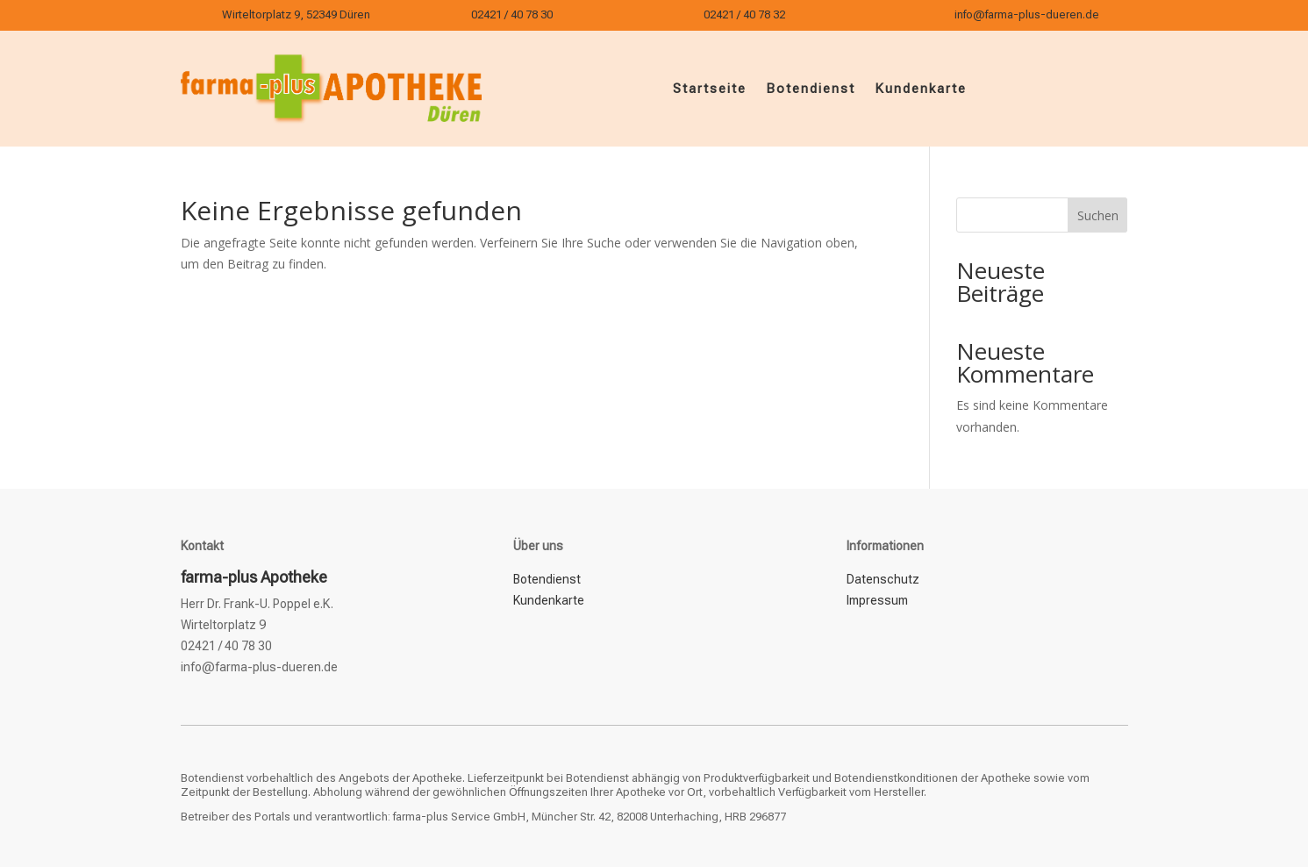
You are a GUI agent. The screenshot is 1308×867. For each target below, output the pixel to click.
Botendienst (810, 89)
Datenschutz (883, 579)
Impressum (877, 600)
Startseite (710, 89)
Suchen (1098, 215)
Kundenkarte (921, 89)
